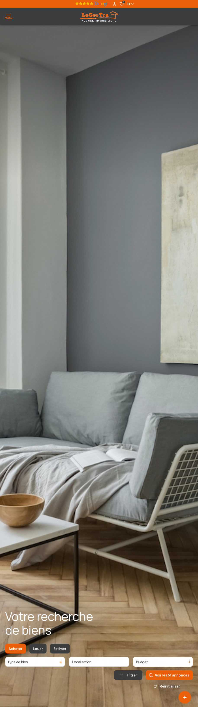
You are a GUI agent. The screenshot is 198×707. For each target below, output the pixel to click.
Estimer (59, 652)
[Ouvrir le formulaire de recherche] (128, 679)
